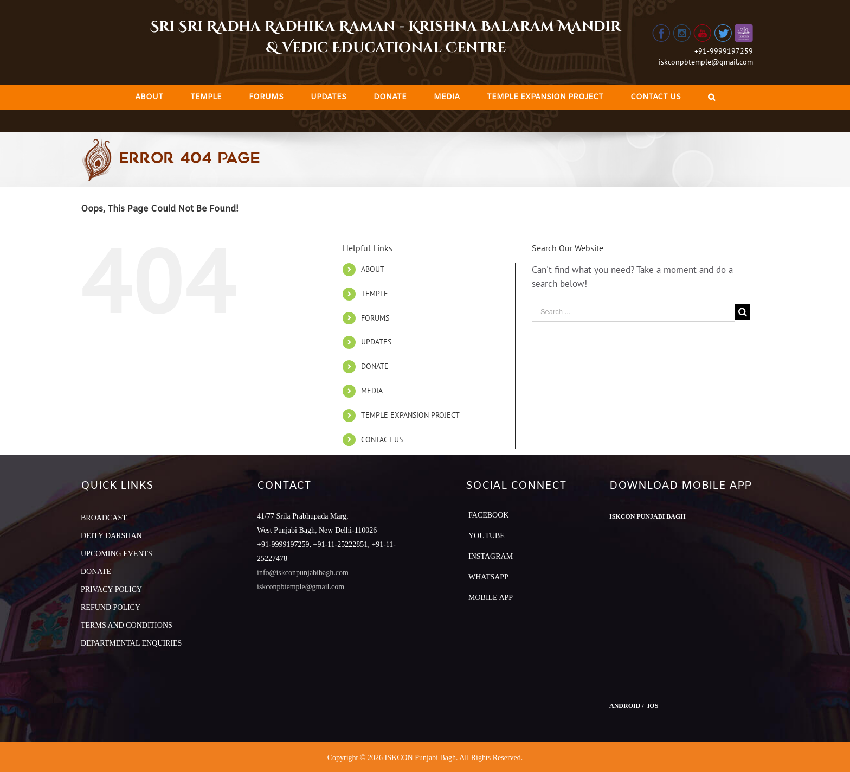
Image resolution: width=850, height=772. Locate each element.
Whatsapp (488, 577)
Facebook (488, 515)
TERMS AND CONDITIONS (126, 625)
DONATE (375, 366)
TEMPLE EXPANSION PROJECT (410, 415)
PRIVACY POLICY (111, 589)
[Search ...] (633, 312)
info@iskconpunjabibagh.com (303, 573)
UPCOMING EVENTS (116, 554)
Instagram (490, 556)
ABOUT (372, 269)
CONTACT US (382, 439)
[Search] (711, 97)
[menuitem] (149, 97)
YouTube (486, 536)
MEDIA (372, 390)
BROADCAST (104, 518)
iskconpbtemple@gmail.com (706, 62)
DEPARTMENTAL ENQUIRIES (131, 643)
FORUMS (375, 318)
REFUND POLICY (110, 607)
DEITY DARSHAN (111, 536)
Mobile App (490, 598)
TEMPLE (374, 293)
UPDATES (376, 342)
